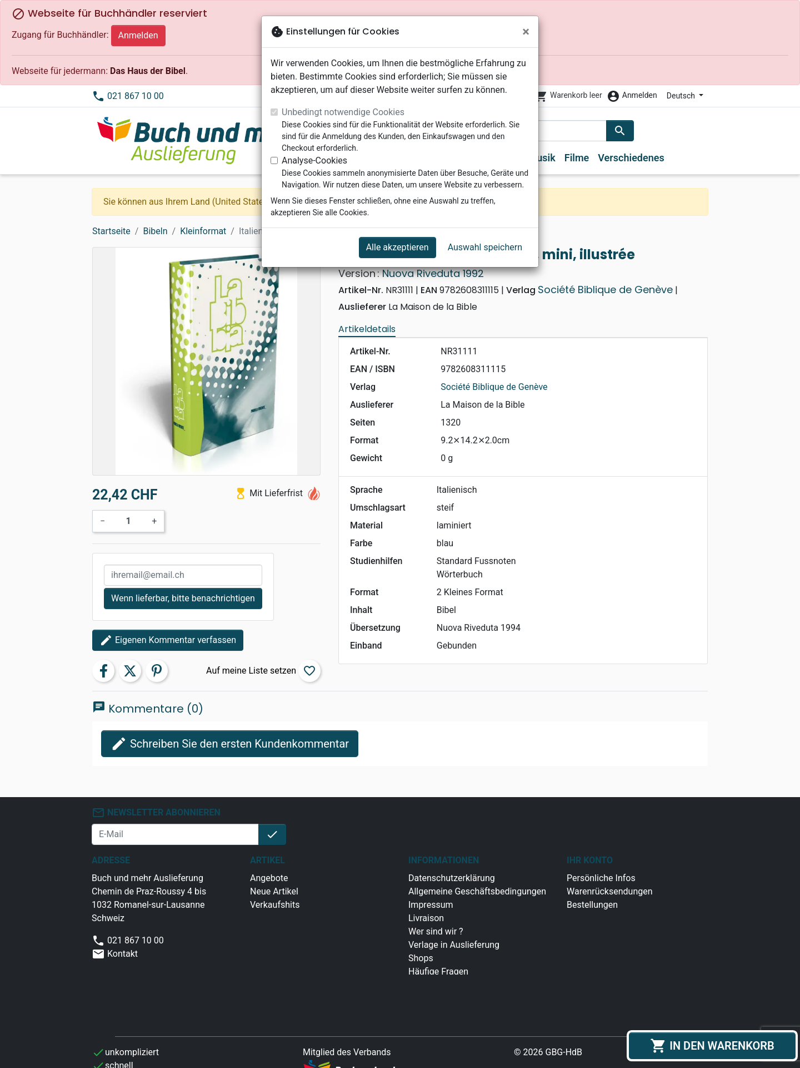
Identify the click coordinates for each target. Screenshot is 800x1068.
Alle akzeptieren (397, 247)
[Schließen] (525, 31)
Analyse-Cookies (314, 160)
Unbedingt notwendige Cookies (343, 112)
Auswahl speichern (485, 247)
